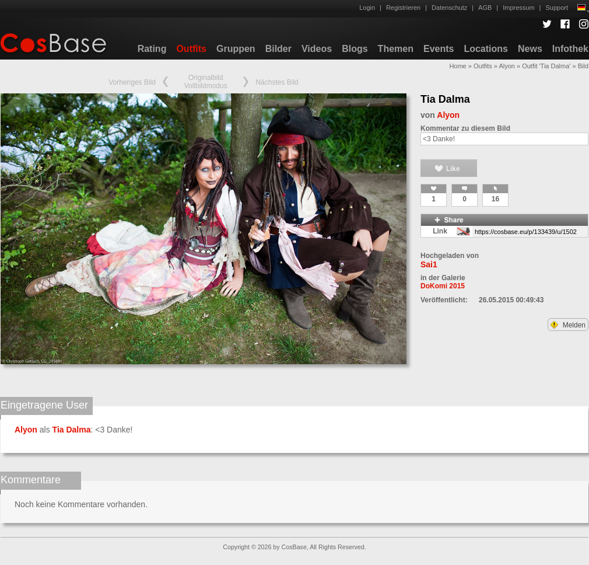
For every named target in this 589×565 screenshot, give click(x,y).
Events (438, 49)
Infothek (570, 49)
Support (556, 7)
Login (367, 7)
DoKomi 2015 (442, 286)
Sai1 (428, 264)
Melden (568, 325)
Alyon (507, 65)
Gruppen (235, 49)
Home (457, 65)
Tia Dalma (445, 99)
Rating (152, 49)
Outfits (191, 49)
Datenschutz (449, 7)
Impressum (518, 7)
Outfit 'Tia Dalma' (546, 65)
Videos (316, 49)
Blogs (354, 49)
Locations (486, 49)
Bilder (278, 49)
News (530, 49)
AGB (485, 7)
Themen (395, 49)
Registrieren (403, 7)
